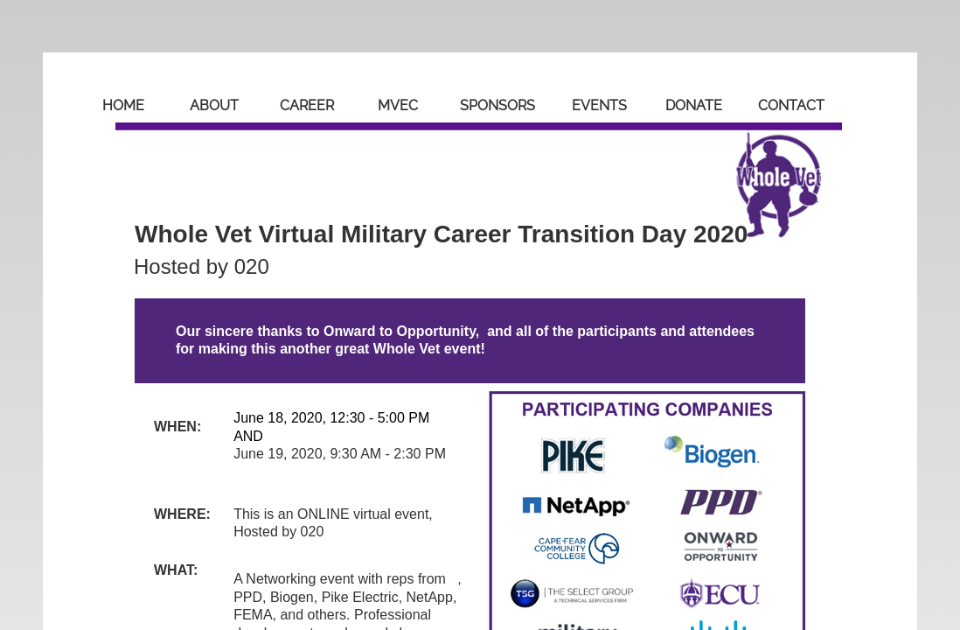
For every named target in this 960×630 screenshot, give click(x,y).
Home (123, 105)
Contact (791, 105)
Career (307, 105)
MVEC (398, 105)
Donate (693, 105)
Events (599, 105)
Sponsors (497, 105)
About (214, 105)
